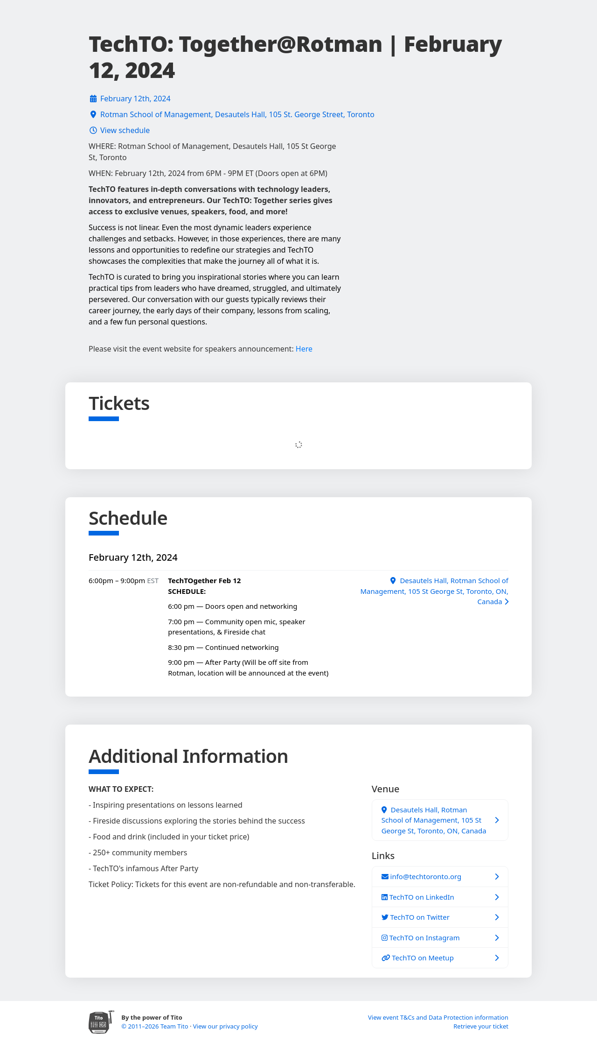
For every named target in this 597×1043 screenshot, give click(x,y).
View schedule (125, 130)
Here (304, 349)
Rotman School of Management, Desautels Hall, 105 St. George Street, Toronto (237, 114)
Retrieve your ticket (480, 1026)
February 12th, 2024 (135, 98)
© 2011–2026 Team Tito (155, 1026)
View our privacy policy (225, 1026)
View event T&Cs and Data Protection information (438, 1017)
